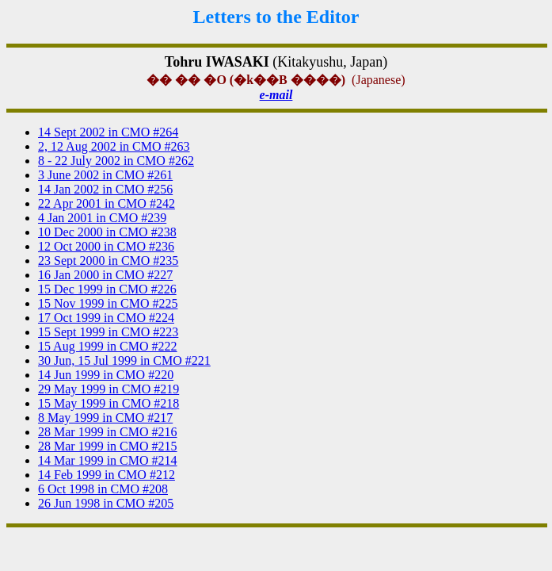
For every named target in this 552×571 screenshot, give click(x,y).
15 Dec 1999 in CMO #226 (107, 289)
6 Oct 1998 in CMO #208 (103, 489)
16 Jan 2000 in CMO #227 (105, 275)
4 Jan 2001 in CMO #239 (102, 217)
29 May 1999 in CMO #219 (108, 389)
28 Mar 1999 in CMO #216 (107, 432)
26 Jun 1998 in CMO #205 (105, 503)
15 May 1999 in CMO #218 (108, 403)
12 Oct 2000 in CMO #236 (106, 246)
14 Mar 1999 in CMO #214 (107, 460)
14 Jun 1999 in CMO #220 (105, 374)
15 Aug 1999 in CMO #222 (107, 346)
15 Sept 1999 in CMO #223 (108, 332)
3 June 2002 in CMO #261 (105, 175)
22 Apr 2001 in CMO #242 (106, 203)
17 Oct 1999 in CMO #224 (106, 317)
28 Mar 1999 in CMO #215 (107, 446)
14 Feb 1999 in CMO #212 (106, 474)
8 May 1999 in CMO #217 (105, 417)
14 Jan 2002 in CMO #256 (105, 189)
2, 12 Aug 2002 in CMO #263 (114, 146)
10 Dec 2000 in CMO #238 (107, 232)
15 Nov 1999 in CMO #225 (107, 303)
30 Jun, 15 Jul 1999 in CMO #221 (124, 360)
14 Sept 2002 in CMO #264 (108, 132)
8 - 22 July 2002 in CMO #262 (116, 160)
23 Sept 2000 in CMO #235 (108, 260)
